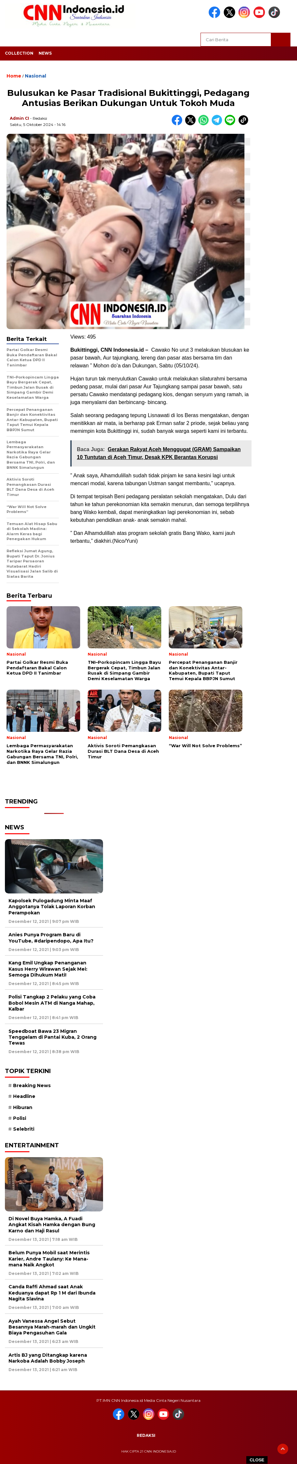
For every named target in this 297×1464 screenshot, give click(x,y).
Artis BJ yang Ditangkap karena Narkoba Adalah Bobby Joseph (48, 1358)
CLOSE (257, 1459)
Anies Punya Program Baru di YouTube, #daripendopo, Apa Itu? (51, 938)
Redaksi (146, 1435)
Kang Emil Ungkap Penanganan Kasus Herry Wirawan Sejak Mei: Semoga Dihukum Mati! (48, 969)
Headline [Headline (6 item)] (24, 1096)
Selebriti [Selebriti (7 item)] (23, 1129)
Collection (19, 53)
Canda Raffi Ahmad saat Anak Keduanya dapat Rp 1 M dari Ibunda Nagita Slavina (52, 1292)
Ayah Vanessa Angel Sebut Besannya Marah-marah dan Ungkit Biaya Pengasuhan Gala (52, 1327)
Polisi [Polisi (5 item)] (19, 1118)
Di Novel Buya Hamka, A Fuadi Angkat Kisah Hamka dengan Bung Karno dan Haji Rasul (52, 1224)
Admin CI (19, 118)
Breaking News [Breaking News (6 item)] (32, 1085)
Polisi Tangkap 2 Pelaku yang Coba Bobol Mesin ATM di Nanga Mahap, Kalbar (52, 1003)
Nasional (35, 76)
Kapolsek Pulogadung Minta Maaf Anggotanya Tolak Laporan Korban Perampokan (52, 906)
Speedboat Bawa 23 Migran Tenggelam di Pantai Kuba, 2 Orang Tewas (52, 1037)
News (45, 53)
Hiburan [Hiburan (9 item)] (22, 1107)
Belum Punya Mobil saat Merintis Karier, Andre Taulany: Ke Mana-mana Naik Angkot (49, 1258)
